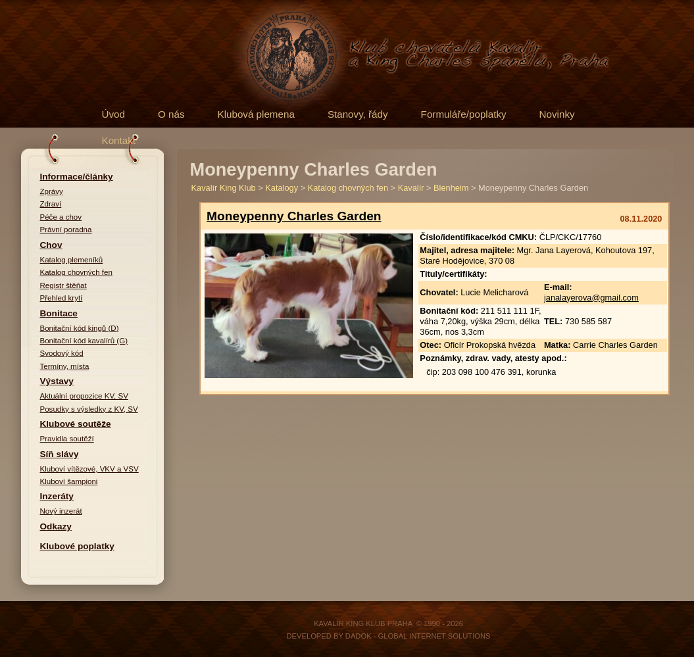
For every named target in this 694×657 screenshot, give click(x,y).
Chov (51, 245)
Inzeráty (57, 496)
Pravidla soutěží (67, 439)
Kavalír (411, 188)
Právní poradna (66, 229)
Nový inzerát (61, 511)
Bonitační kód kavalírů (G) (84, 341)
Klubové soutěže (75, 424)
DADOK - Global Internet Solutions (418, 636)
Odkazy (56, 526)
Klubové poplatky (77, 546)
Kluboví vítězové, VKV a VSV (89, 469)
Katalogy (281, 188)
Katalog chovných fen (76, 272)
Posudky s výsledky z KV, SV (89, 409)
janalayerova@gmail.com (591, 298)
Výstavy (57, 381)
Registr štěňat (63, 285)
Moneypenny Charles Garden (294, 216)
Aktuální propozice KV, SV (84, 396)
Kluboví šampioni (69, 481)
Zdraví (51, 204)
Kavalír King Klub (223, 188)
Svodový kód (62, 353)
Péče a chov (61, 217)
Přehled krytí (61, 298)
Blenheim (451, 188)
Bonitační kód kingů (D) (79, 328)
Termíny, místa (64, 366)
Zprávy (51, 191)
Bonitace (59, 313)
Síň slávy (59, 454)
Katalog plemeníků (71, 260)
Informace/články (76, 177)
